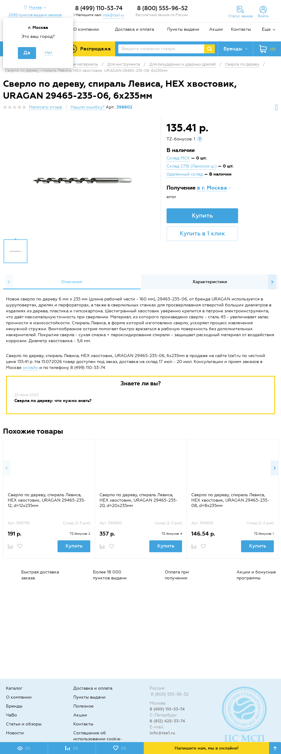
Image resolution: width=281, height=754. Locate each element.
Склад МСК (178, 158)
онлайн (30, 367)
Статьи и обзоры (23, 724)
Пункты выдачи (183, 29)
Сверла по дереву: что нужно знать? (52, 400)
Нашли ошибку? (88, 107)
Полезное (83, 706)
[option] (82, 180)
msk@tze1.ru (113, 15)
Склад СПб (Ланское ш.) (192, 166)
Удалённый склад (185, 174)
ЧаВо (11, 715)
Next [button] (272, 281)
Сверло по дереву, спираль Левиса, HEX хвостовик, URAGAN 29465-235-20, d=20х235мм (139, 500)
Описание (71, 281)
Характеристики (209, 281)
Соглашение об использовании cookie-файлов (97, 738)
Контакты (241, 29)
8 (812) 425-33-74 (167, 721)
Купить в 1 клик (202, 233)
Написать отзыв (45, 107)
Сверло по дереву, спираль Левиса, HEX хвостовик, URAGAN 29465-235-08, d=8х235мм (230, 500)
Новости (15, 733)
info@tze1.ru (162, 733)
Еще (266, 29)
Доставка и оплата (134, 29)
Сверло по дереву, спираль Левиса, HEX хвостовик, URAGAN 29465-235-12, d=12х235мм (47, 500)
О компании (86, 29)
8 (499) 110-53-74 (98, 8)
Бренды (14, 706)
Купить (202, 215)
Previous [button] (9, 281)
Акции (216, 29)
